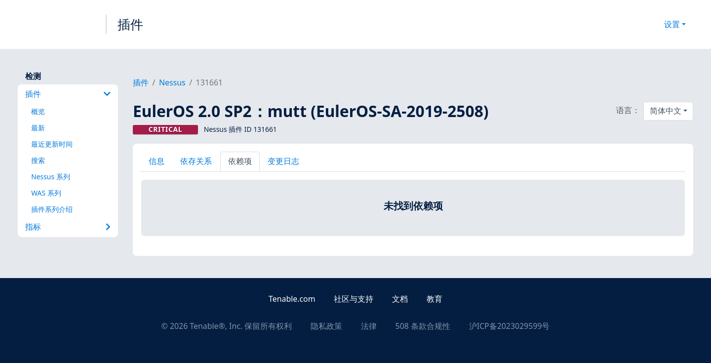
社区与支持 (353, 298)
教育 (434, 298)
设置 (672, 24)
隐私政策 (326, 326)
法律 (369, 326)
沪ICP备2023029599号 (509, 326)
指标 (68, 226)
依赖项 (240, 161)
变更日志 (283, 161)
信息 (156, 161)
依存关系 (196, 161)
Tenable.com (292, 298)
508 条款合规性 (422, 326)
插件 (130, 24)
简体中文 (665, 110)
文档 (400, 298)
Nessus (172, 82)
